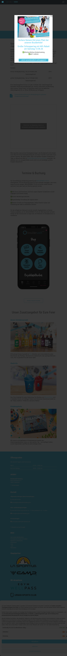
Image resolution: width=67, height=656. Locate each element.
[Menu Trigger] (2, 2)
